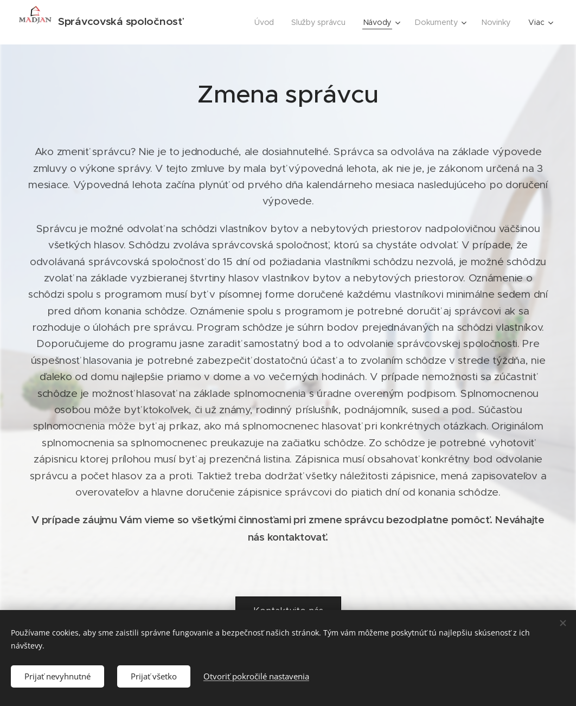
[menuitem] (269, 22)
